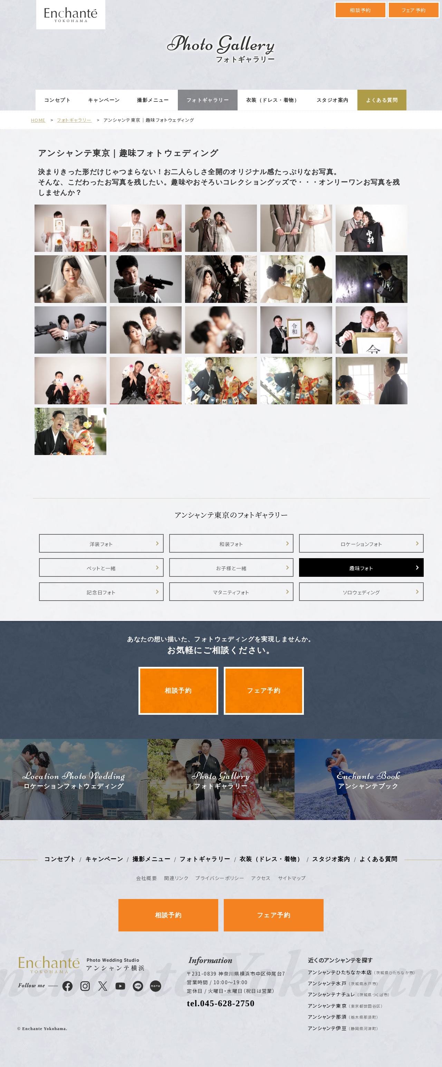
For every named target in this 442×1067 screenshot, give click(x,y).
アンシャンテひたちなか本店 (362, 972)
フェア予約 (414, 10)
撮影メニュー (153, 100)
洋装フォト (101, 543)
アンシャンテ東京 (345, 1005)
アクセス (261, 878)
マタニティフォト (231, 592)
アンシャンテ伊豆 (343, 1028)
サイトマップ (292, 878)
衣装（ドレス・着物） (272, 100)
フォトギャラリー (207, 100)
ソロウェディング (361, 592)
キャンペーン (104, 100)
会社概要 (146, 878)
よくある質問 (382, 100)
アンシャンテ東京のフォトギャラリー (231, 514)
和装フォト (231, 543)
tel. (221, 1003)
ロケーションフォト (361, 543)
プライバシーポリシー (219, 878)
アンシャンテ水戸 (343, 983)
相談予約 (360, 10)
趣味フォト (361, 568)
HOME (38, 120)
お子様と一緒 (231, 568)
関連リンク (176, 878)
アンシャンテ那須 (343, 1016)
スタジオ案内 (332, 100)
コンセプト (57, 100)
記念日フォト (101, 592)
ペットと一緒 (101, 568)
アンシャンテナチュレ (349, 994)
